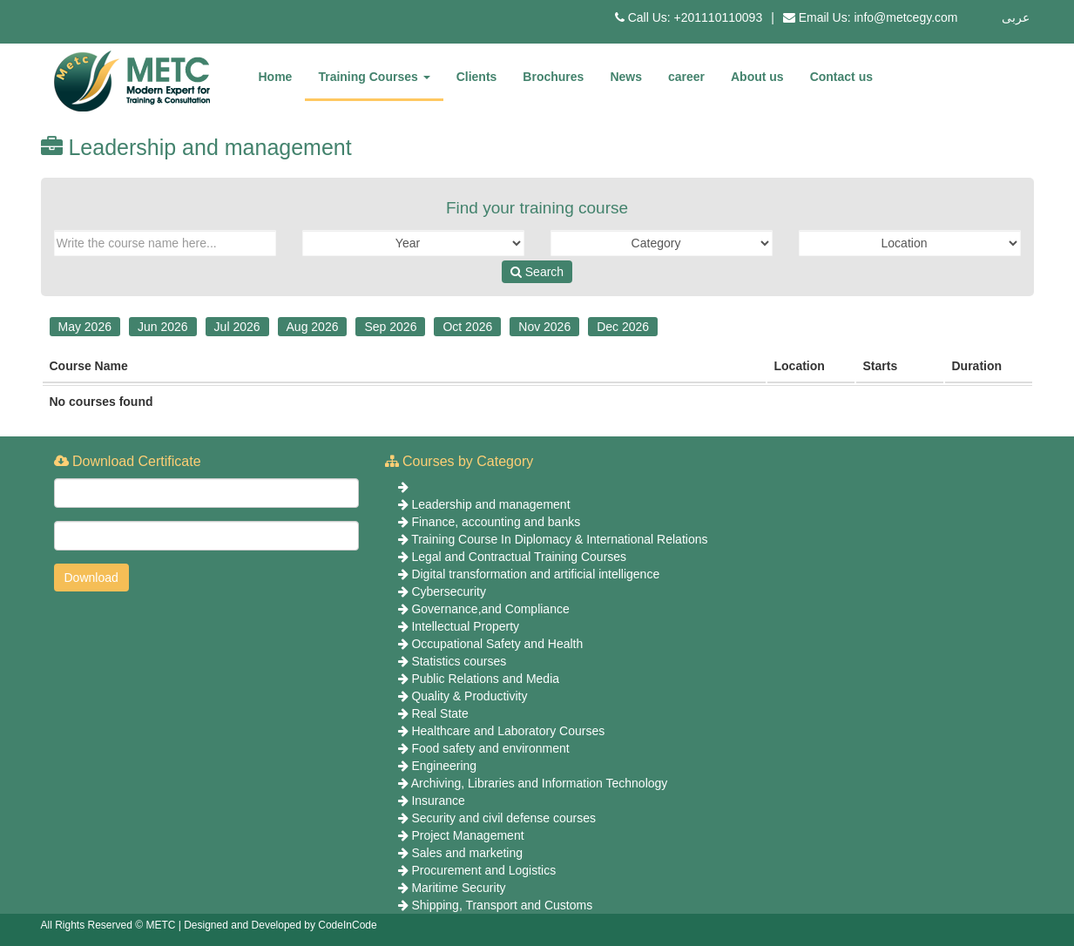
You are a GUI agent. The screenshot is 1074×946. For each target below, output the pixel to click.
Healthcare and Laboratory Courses (508, 731)
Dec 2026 (623, 327)
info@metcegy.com (906, 17)
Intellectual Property (465, 626)
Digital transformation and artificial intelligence (535, 574)
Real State (439, 713)
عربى (1016, 17)
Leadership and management (490, 504)
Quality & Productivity (469, 696)
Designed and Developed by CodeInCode (280, 925)
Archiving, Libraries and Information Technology (539, 783)
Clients (476, 77)
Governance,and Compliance (490, 609)
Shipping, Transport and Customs (501, 905)
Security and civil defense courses (503, 818)
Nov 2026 (544, 327)
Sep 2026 (390, 327)
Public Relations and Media (485, 679)
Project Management (467, 835)
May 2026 (84, 327)
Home (276, 77)
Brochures (553, 77)
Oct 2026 (467, 327)
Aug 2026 (313, 327)
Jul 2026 (237, 327)
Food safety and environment (490, 748)
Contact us (841, 77)
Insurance (437, 800)
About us (757, 77)
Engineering (443, 766)
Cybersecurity (448, 591)
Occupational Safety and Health (497, 644)
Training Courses (373, 77)
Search (537, 272)
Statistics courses (458, 661)
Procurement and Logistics (483, 870)
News (626, 77)
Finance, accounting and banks (495, 522)
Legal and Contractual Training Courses (518, 557)
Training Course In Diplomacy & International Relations (559, 539)
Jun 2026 (163, 327)
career (686, 77)
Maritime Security (458, 888)
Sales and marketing (467, 853)
